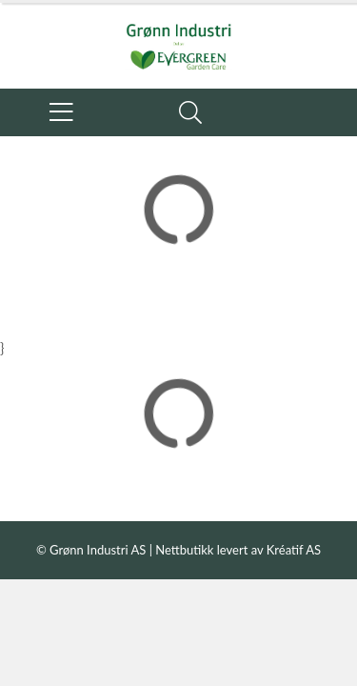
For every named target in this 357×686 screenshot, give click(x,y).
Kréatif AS (294, 549)
